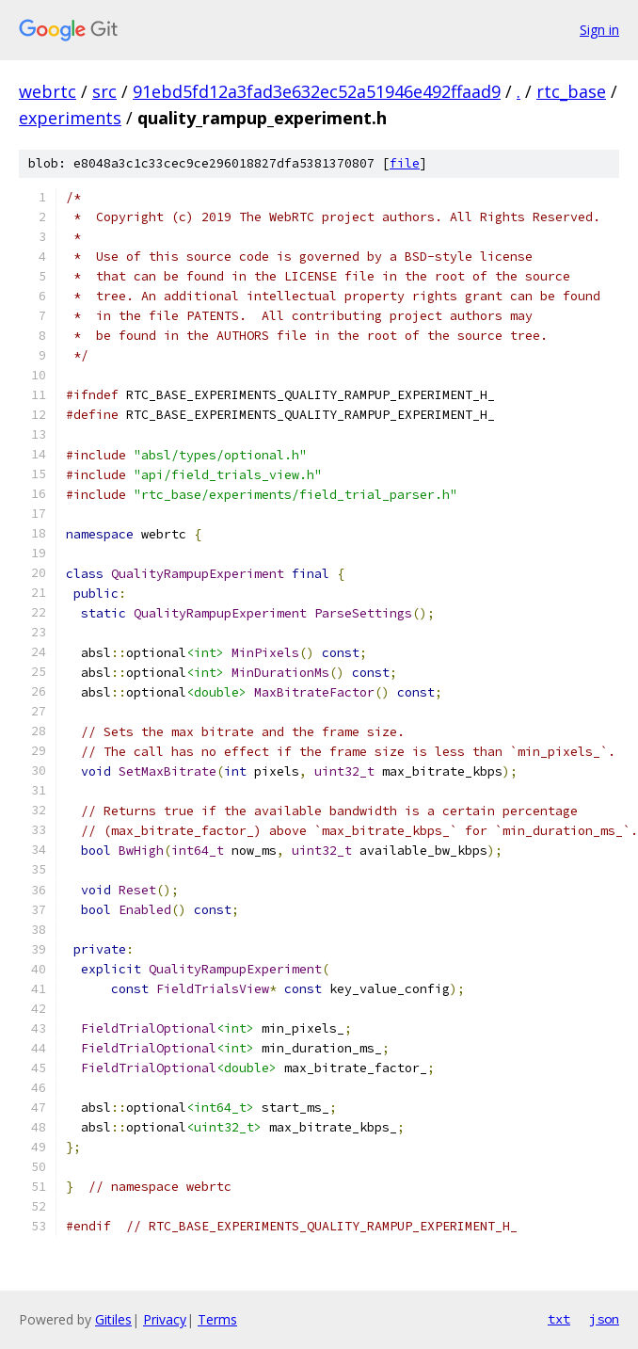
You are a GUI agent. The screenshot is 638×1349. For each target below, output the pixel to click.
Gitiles (113, 1319)
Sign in (599, 30)
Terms (217, 1319)
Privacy (164, 1319)
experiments (70, 117)
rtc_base (571, 91)
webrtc (47, 91)
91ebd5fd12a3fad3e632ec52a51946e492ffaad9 (317, 91)
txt (559, 1318)
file (405, 163)
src (104, 91)
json (604, 1318)
